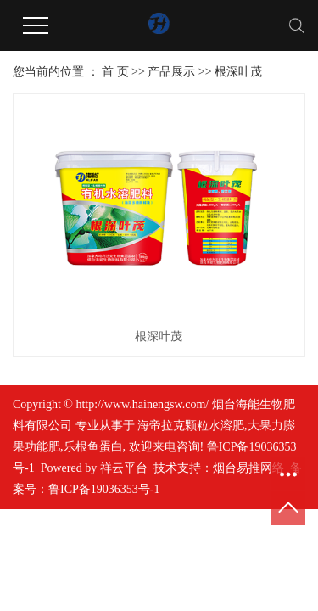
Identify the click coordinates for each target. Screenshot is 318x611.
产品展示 (171, 71)
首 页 (115, 71)
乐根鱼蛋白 (93, 446)
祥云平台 (124, 468)
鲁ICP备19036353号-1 (103, 489)
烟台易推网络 (248, 468)
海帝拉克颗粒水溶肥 (190, 425)
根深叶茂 (238, 71)
